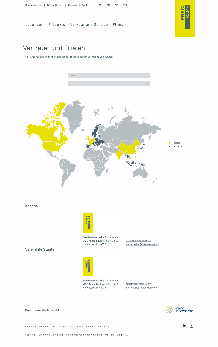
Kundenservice (33, 5)
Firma (118, 24)
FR (100, 5)
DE (116, 5)
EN (108, 5)
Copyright (30, 335)
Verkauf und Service (89, 24)
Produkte (56, 24)
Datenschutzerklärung (51, 335)
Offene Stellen (55, 5)
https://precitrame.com (138, 240)
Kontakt (72, 5)
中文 (125, 5)
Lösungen (34, 24)
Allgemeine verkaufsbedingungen (84, 335)
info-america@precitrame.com (142, 244)
